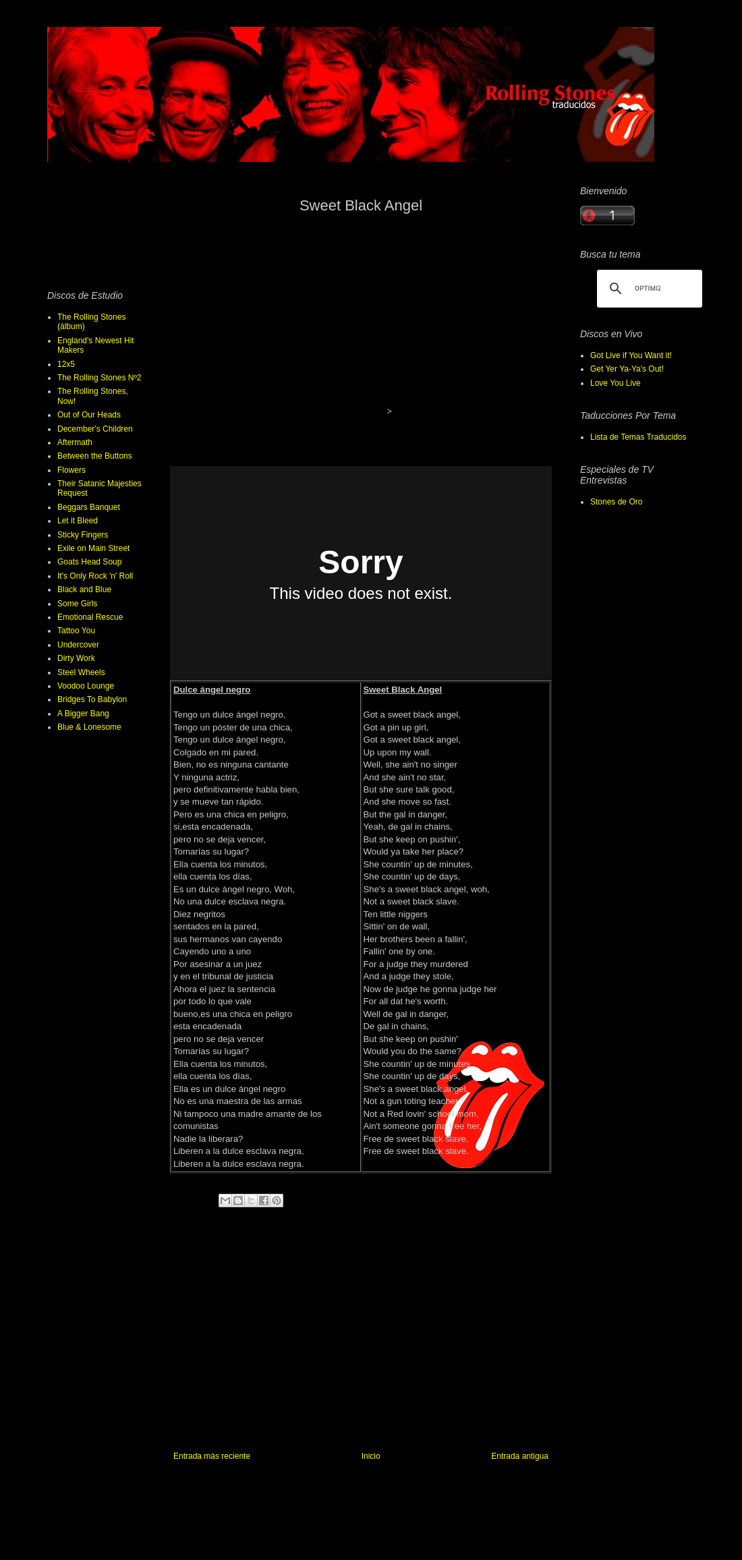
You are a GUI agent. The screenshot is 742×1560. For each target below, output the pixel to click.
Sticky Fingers (82, 535)
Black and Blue (84, 589)
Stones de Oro (616, 502)
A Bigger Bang (83, 713)
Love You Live (615, 383)
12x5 (66, 364)
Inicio (371, 1456)
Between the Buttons (94, 456)
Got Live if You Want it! (631, 355)
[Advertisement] (361, 1340)
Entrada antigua (519, 1456)
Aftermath (74, 442)
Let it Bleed (77, 520)
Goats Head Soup (89, 562)
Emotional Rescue (90, 617)
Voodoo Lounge (85, 686)
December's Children (95, 429)
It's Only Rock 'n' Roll (95, 576)
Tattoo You (76, 630)
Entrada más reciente (211, 1456)
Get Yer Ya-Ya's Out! (627, 369)
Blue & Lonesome (89, 727)
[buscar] (647, 289)
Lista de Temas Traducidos (638, 437)
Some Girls (77, 603)
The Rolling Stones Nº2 (99, 377)
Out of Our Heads (89, 415)
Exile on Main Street (93, 548)
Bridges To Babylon (92, 699)
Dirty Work (76, 658)
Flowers (71, 470)
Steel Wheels (81, 672)
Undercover (78, 644)
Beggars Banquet (88, 507)
